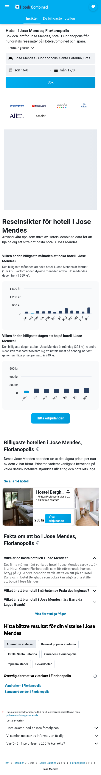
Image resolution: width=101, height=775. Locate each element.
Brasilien (19, 762)
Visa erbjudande (56, 519)
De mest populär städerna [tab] (58, 644)
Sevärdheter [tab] (43, 664)
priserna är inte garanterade (22, 715)
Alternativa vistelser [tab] (20, 644)
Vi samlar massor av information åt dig (52, 735)
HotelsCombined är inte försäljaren (52, 728)
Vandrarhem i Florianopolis (23, 685)
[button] (7, 6)
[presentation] (38, 449)
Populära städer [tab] (17, 664)
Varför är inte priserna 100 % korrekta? (52, 743)
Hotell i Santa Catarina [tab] (22, 654)
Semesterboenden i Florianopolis (27, 691)
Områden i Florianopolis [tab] (60, 654)
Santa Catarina (47, 762)
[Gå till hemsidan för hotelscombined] (31, 7)
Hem (6, 762)
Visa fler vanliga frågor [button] (50, 614)
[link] (50, 418)
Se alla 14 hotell (16, 481)
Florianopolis (77, 762)
